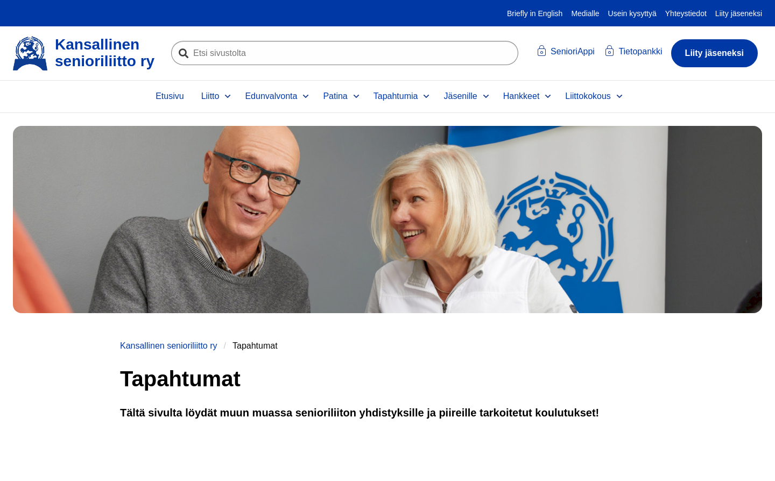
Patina (335, 96)
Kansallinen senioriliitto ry (168, 345)
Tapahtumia (396, 96)
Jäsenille (460, 96)
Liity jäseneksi (738, 13)
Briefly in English (535, 13)
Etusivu (170, 96)
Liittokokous (588, 96)
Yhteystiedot (686, 13)
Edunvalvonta (271, 96)
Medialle (585, 13)
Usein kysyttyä (632, 13)
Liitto (210, 96)
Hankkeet (521, 96)
